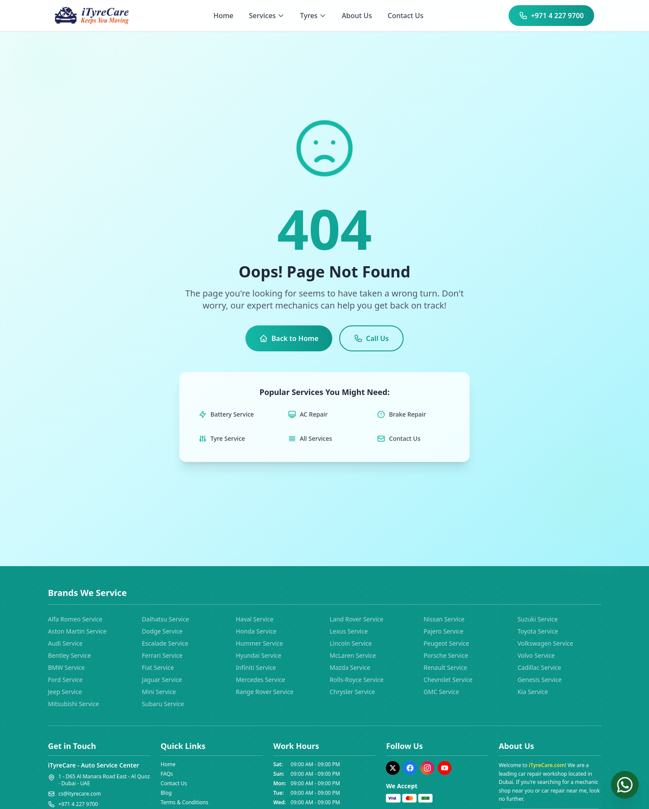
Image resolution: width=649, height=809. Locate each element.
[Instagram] (427, 768)
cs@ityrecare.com (79, 793)
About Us (357, 15)
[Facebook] (410, 768)
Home (223, 15)
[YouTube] (445, 768)
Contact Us (405, 15)
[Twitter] (393, 768)
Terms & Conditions (184, 802)
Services (266, 15)
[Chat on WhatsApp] (624, 784)
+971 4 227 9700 (551, 15)
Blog (166, 792)
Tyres (313, 15)
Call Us (371, 338)
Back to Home (288, 338)
